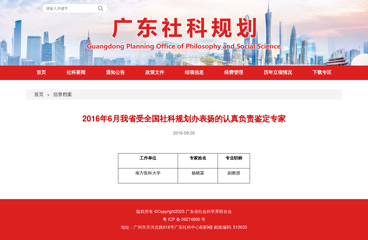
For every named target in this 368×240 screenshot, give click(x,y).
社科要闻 (76, 72)
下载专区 (322, 72)
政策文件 (154, 72)
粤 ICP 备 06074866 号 (184, 219)
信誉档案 (62, 94)
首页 (41, 72)
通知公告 (115, 72)
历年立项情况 (278, 72)
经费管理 (233, 72)
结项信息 (194, 72)
